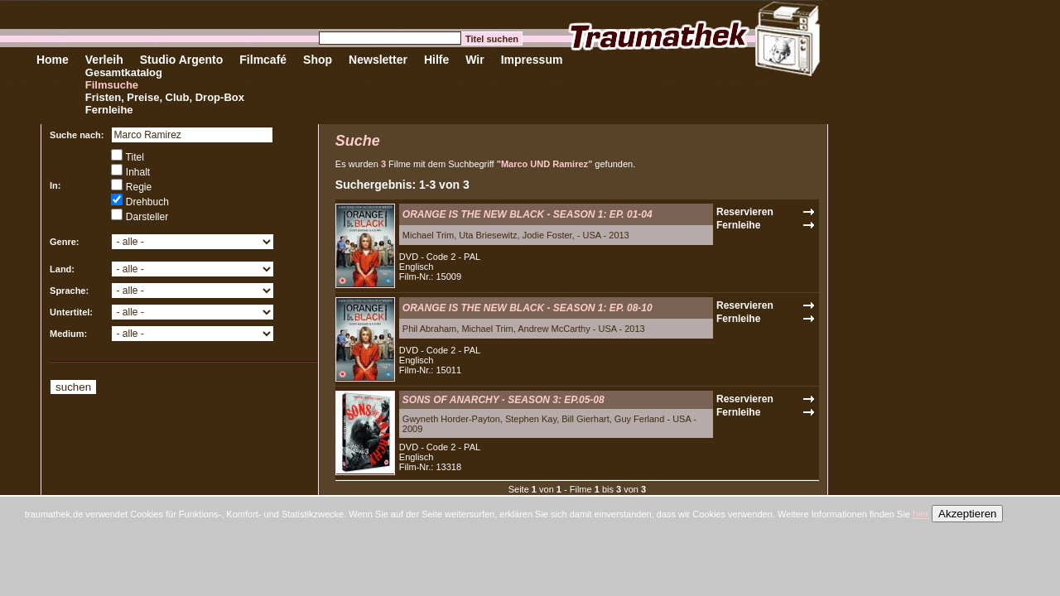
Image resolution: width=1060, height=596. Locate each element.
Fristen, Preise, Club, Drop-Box (164, 97)
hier (921, 514)
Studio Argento (182, 59)
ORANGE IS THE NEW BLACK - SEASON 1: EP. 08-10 (527, 308)
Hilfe (436, 59)
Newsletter (378, 59)
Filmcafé (263, 59)
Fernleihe (109, 109)
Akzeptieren (967, 513)
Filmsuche (111, 85)
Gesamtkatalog (123, 72)
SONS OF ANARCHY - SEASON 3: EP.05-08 (503, 400)
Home (52, 59)
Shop (317, 59)
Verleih (104, 59)
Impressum (532, 59)
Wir (474, 59)
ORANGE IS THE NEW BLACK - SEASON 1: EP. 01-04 (527, 214)
